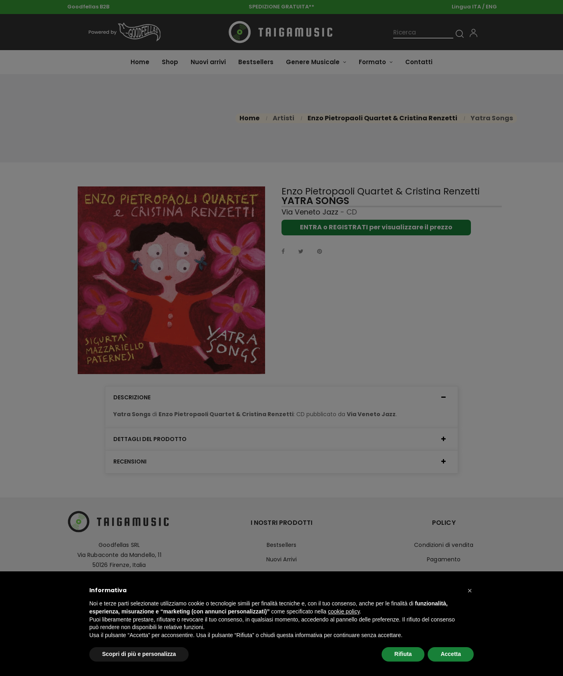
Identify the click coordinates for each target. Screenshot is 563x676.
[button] (469, 590)
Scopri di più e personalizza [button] (139, 654)
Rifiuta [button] (403, 654)
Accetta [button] (450, 654)
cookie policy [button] (344, 611)
